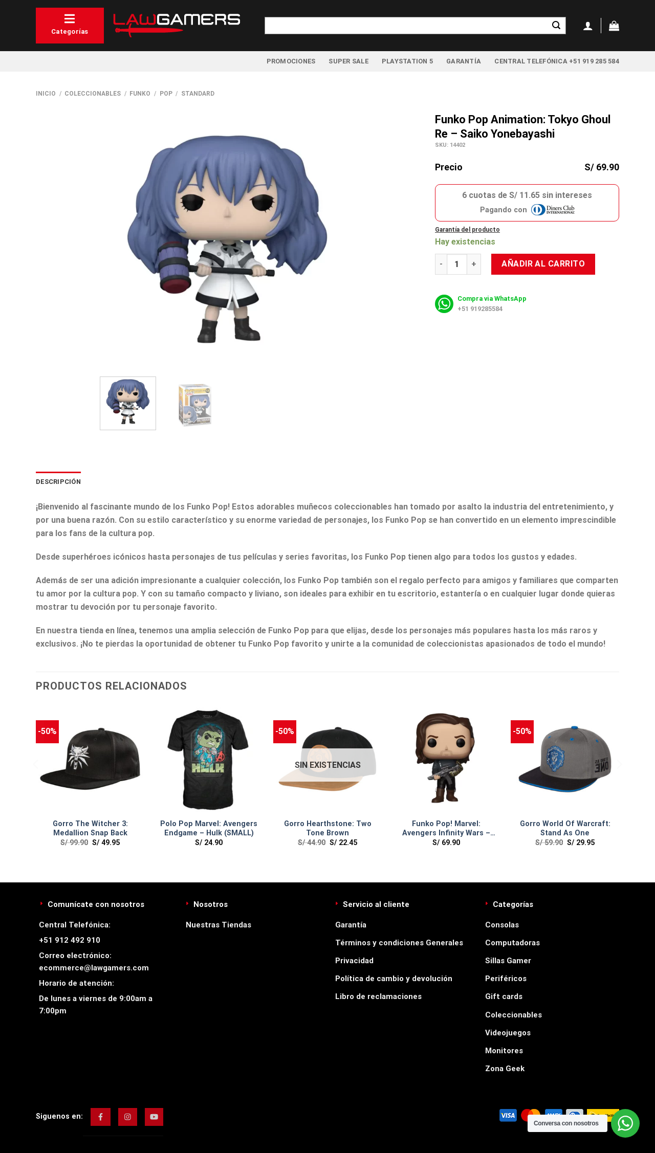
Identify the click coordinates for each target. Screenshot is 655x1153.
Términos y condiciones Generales (399, 942)
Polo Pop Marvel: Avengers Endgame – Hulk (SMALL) (208, 828)
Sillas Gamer (508, 960)
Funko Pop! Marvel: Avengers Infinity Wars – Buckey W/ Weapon (446, 828)
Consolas (502, 924)
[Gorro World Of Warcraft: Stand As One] (565, 759)
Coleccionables (92, 93)
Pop (166, 93)
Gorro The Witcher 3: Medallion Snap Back (90, 828)
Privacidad (354, 960)
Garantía (463, 61)
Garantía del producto (467, 229)
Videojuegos (508, 1032)
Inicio (46, 93)
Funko (139, 93)
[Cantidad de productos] (457, 264)
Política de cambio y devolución (393, 978)
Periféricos (506, 978)
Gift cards (503, 996)
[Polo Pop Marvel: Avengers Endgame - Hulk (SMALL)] (209, 759)
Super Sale (348, 61)
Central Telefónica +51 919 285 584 (556, 61)
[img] (101, 1116)
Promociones (291, 61)
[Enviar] (556, 25)
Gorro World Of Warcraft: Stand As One (565, 828)
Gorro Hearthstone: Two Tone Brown (328, 828)
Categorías (70, 24)
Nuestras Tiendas (218, 924)
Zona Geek (505, 1068)
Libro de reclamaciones (378, 996)
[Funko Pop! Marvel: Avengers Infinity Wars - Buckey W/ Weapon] (446, 759)
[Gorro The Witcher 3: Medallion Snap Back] (90, 759)
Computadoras (512, 942)
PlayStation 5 (407, 61)
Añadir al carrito (543, 264)
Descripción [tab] (58, 481)
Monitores (504, 1050)
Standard (197, 93)
